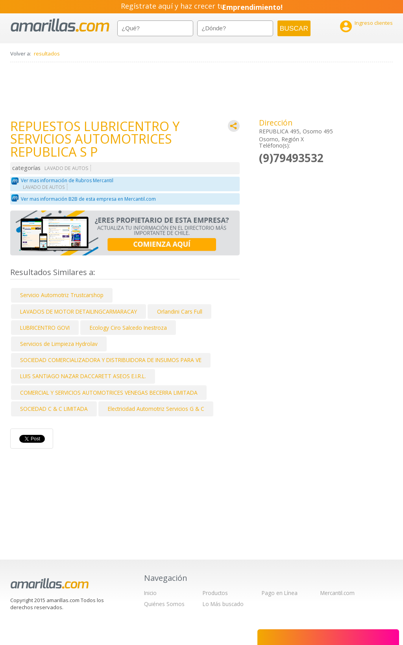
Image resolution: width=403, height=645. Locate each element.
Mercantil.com (337, 593)
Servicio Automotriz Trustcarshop (62, 295)
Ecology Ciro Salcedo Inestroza (128, 327)
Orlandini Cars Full (179, 311)
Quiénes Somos (164, 604)
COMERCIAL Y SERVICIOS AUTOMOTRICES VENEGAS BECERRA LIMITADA (109, 392)
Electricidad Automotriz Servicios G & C (156, 408)
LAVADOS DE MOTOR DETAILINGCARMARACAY (78, 311)
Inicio (150, 593)
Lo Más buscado (223, 604)
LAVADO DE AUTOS (66, 168)
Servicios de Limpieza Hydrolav (59, 343)
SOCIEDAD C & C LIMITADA (54, 408)
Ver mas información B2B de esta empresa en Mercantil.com (88, 199)
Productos (215, 593)
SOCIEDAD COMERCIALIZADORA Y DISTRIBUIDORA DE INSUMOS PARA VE (111, 360)
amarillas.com (60, 25)
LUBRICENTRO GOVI (45, 327)
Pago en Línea (280, 593)
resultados (47, 53)
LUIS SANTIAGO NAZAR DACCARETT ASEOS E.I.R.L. (83, 376)
